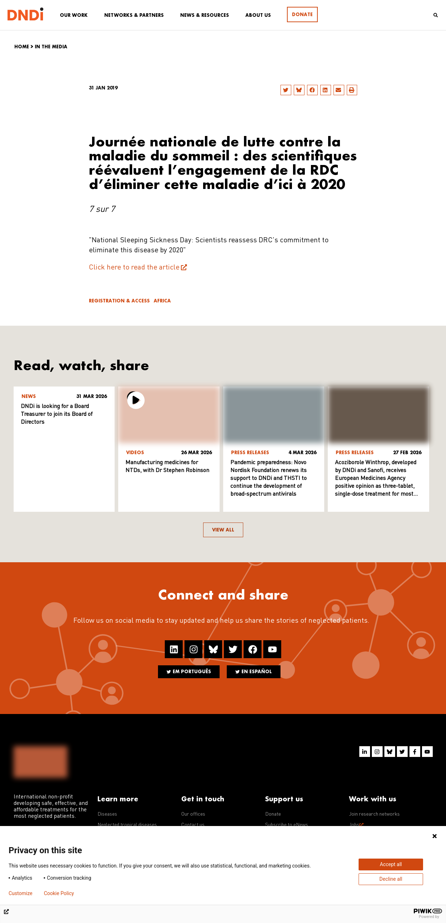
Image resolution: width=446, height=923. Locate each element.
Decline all (390, 879)
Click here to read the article (134, 267)
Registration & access (119, 300)
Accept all (391, 864)
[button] (285, 90)
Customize (20, 893)
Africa (162, 300)
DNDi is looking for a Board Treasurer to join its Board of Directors (56, 414)
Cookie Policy (59, 893)
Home (21, 46)
